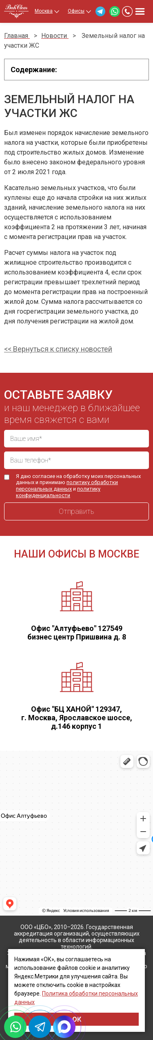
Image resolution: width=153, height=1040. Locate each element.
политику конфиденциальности (58, 492)
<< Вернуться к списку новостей (58, 349)
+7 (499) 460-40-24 (127, 11)
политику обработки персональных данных (67, 485)
